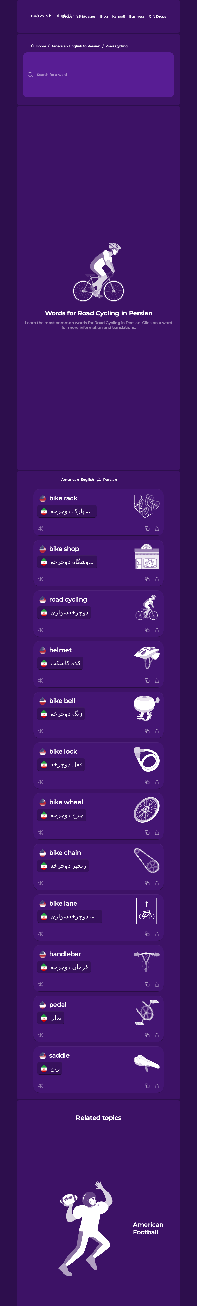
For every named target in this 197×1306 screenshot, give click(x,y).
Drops (67, 16)
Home (41, 46)
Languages (86, 16)
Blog (104, 16)
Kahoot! (118, 16)
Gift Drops (157, 16)
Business (137, 16)
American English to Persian (75, 46)
